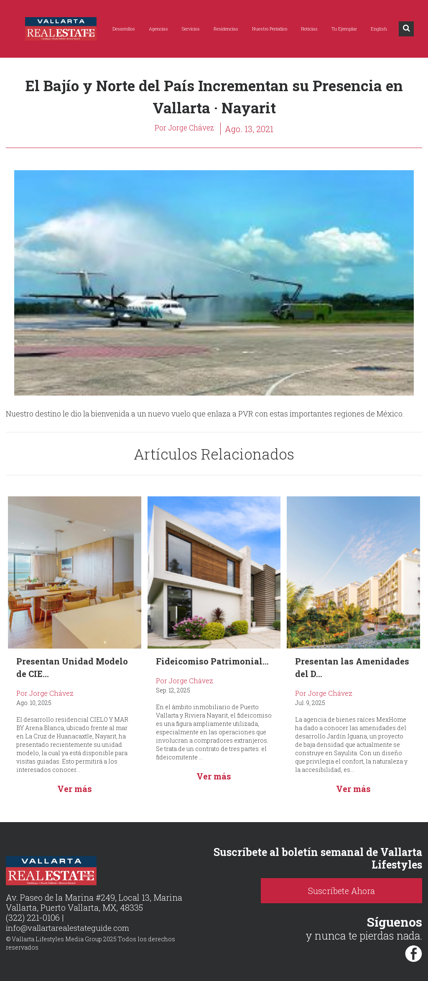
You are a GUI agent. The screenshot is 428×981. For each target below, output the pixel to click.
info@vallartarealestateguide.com (72, 928)
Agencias (158, 29)
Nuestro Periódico (269, 29)
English (379, 29)
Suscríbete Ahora (374, 890)
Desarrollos (123, 29)
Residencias (226, 29)
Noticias (309, 29)
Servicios (191, 29)
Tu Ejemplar (344, 29)
